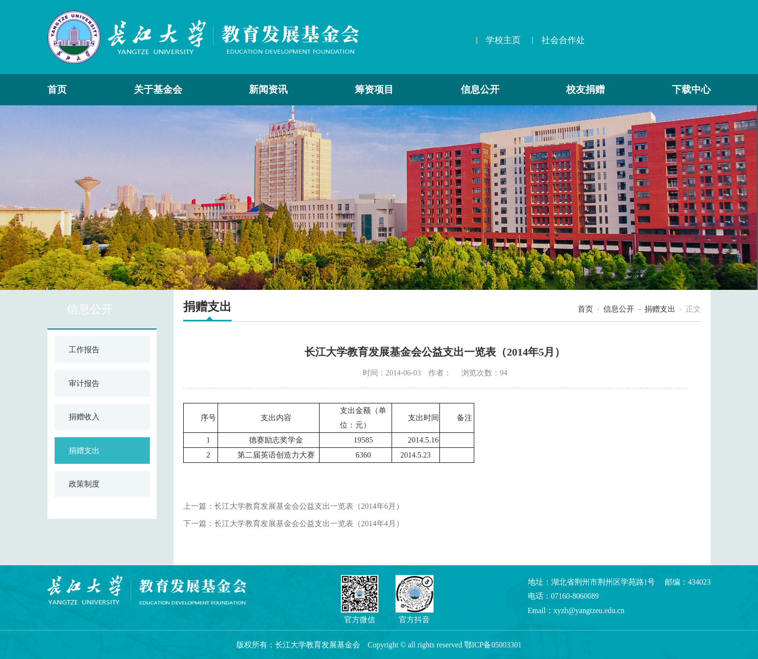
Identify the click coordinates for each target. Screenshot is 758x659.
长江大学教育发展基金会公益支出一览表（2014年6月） (309, 506)
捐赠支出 (84, 450)
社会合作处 (563, 40)
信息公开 (480, 90)
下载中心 (691, 90)
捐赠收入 (84, 417)
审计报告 (84, 383)
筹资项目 (374, 90)
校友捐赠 (585, 90)
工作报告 (84, 349)
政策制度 (84, 484)
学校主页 (503, 40)
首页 (57, 90)
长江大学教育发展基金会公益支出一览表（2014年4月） (309, 523)
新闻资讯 (268, 90)
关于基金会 (158, 90)
